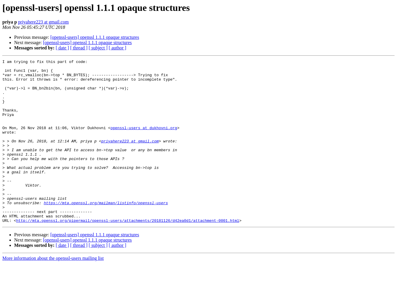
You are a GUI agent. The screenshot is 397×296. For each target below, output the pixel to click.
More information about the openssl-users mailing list (53, 290)
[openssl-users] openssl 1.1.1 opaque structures (94, 37)
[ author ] (117, 47)
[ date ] (62, 47)
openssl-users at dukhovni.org (144, 141)
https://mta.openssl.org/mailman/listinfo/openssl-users (106, 232)
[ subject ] (98, 47)
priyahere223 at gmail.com (43, 21)
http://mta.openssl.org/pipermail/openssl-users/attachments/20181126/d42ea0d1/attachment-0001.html (127, 253)
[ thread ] (79, 47)
